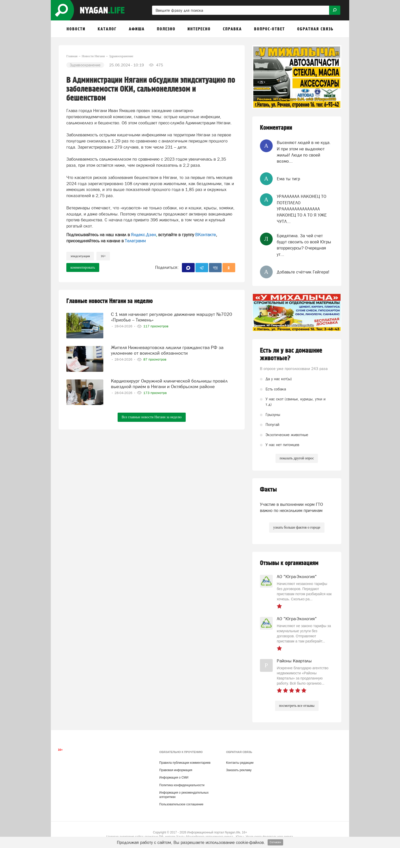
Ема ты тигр (288, 178)
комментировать (82, 267)
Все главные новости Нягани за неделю (152, 417)
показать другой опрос (297, 458)
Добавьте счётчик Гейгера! (303, 271)
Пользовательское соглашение (181, 804)
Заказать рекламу (239, 770)
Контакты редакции (239, 763)
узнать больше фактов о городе (296, 527)
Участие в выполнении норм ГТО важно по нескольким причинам (291, 507)
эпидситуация (80, 256)
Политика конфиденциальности (181, 785)
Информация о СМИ (173, 777)
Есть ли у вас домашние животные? (291, 354)
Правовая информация (175, 770)
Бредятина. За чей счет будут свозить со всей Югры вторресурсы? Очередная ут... (304, 245)
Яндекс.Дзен (143, 234)
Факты (268, 489)
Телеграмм (135, 240)
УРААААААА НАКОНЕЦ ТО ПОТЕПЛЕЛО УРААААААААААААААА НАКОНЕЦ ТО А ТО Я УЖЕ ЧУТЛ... (302, 209)
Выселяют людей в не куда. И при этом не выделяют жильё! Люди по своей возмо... (304, 152)
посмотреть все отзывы (297, 706)
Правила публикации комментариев (184, 763)
